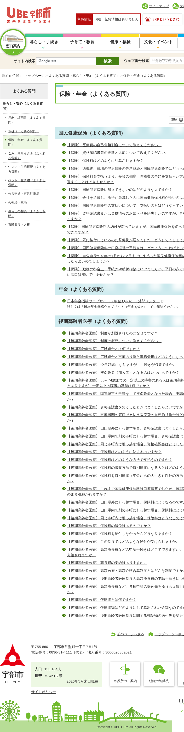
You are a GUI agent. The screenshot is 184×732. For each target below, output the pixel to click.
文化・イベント (158, 42)
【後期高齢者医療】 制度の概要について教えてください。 (114, 341)
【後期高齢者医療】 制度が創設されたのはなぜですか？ (112, 333)
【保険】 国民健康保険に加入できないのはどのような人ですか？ (119, 190)
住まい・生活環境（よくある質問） (27, 169)
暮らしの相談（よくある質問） (27, 213)
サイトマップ (159, 6)
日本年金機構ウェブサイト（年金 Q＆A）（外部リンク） (115, 301)
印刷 (174, 119)
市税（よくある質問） (23, 131)
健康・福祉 (120, 42)
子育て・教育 (82, 42)
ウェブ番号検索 (136, 61)
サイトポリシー (43, 692)
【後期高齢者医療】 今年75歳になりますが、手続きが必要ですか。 (121, 365)
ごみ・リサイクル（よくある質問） (27, 155)
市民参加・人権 (19, 224)
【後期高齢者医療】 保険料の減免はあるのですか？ (109, 526)
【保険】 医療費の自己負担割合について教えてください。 (114, 145)
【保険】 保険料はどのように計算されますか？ (105, 160)
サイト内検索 (24, 61)
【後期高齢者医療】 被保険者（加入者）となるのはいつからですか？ (123, 372)
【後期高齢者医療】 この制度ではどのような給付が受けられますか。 (123, 541)
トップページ (34, 76)
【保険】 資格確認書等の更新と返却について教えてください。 (118, 153)
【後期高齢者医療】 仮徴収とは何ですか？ (101, 600)
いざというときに (166, 19)
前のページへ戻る (130, 634)
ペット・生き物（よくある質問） (27, 182)
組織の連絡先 (159, 681)
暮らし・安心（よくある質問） (96, 76)
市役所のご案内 (125, 681)
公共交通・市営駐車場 (23, 193)
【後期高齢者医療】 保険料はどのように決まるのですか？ (114, 452)
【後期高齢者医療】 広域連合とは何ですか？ (103, 349)
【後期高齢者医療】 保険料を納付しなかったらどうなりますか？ (119, 534)
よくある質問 (59, 76)
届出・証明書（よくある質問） (27, 120)
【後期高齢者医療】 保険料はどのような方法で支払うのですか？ (119, 460)
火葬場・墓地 (17, 202)
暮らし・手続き (44, 42)
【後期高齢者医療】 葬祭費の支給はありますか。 (107, 563)
